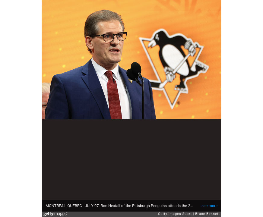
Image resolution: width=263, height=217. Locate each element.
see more (209, 205)
